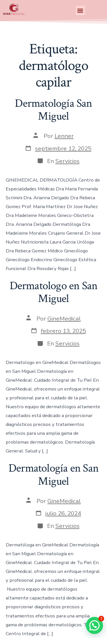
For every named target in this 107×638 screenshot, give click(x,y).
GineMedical (64, 319)
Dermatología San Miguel (53, 110)
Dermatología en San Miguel (53, 475)
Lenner (64, 136)
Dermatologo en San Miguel (54, 292)
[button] (80, 10)
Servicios (67, 161)
